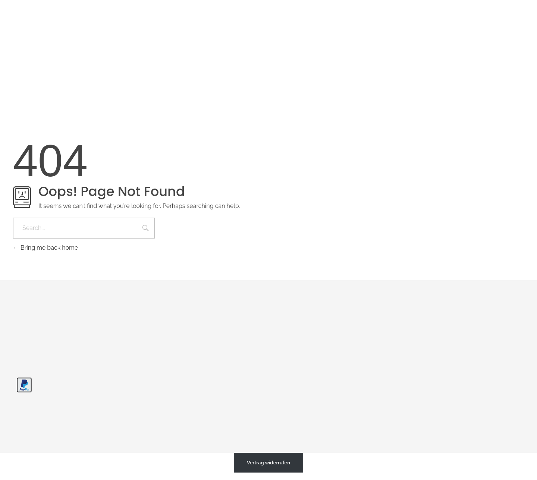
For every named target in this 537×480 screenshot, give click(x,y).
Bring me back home (45, 247)
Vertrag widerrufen (268, 462)
